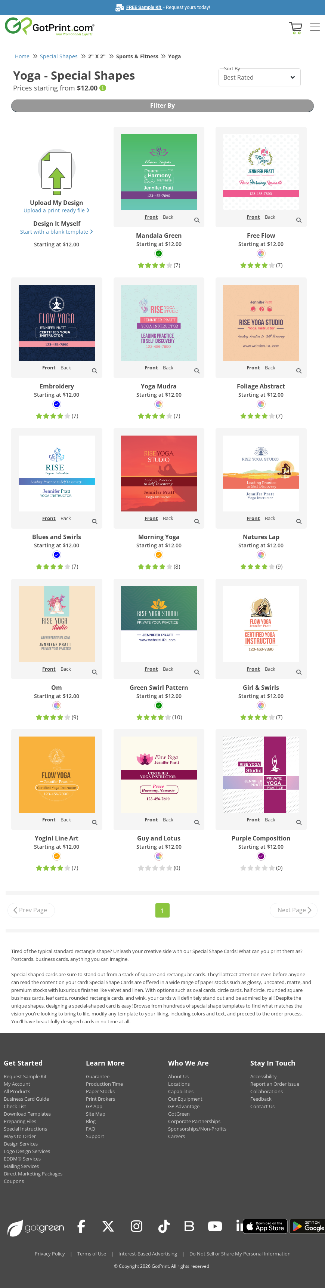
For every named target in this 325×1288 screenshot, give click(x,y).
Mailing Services (21, 1166)
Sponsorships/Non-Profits (197, 1128)
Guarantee (97, 1076)
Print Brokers (100, 1098)
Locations (179, 1083)
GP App (94, 1106)
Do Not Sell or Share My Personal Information (240, 1253)
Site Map (95, 1113)
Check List (15, 1106)
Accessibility (263, 1076)
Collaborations (266, 1091)
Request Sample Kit (25, 1076)
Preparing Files (20, 1121)
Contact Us (262, 1106)
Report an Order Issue (274, 1083)
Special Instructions (25, 1128)
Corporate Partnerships (194, 1121)
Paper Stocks (100, 1091)
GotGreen (179, 1113)
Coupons (14, 1181)
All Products (17, 1091)
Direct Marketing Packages (33, 1173)
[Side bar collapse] (315, 27)
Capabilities (181, 1091)
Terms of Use (91, 1253)
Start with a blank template (56, 231)
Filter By (162, 105)
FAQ (90, 1128)
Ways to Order (20, 1136)
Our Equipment (185, 1098)
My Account (17, 1083)
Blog (91, 1121)
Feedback (261, 1098)
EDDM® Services (22, 1158)
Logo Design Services (27, 1151)
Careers (176, 1136)
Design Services (21, 1143)
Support (95, 1136)
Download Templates (27, 1113)
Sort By (232, 68)
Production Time (104, 1083)
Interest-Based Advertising (147, 1253)
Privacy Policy (50, 1253)
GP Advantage (183, 1106)
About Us (178, 1076)
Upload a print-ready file (57, 210)
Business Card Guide (26, 1098)
